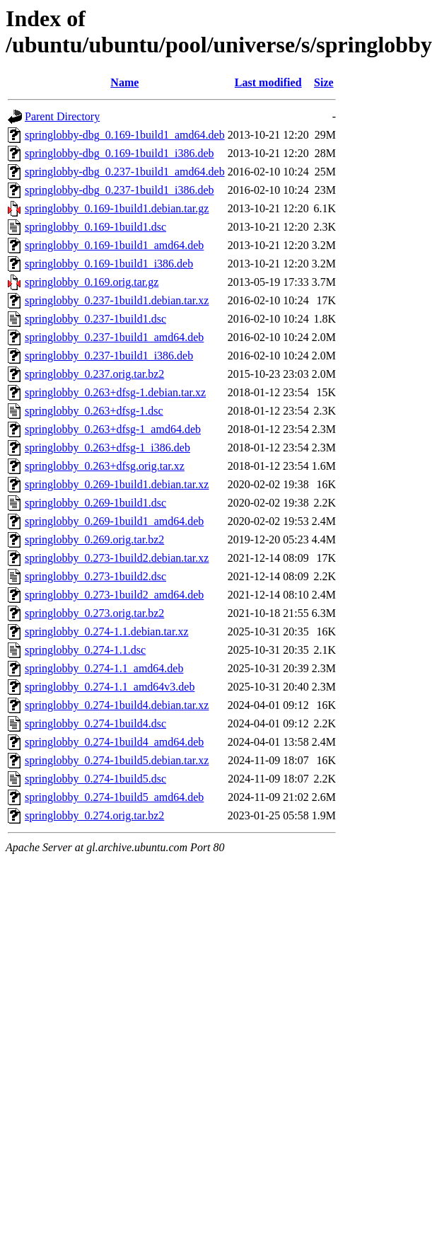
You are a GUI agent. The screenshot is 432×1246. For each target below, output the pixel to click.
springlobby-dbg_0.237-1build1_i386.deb (119, 190)
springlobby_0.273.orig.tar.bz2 (94, 613)
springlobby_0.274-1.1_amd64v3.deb (109, 687)
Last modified (268, 82)
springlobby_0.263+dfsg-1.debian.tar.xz (115, 392)
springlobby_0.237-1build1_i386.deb (109, 356)
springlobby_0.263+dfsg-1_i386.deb (107, 448)
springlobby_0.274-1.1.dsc (85, 650)
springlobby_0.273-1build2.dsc (95, 576)
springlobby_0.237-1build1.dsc (95, 319)
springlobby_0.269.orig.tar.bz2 (94, 539)
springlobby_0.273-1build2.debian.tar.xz (117, 558)
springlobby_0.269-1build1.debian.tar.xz (117, 484)
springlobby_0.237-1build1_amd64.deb (114, 337)
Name (124, 82)
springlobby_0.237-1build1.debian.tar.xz (117, 300)
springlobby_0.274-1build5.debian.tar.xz (117, 760)
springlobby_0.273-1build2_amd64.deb (114, 595)
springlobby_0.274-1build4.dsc (95, 723)
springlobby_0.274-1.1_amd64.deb (104, 668)
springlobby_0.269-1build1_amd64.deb (114, 521)
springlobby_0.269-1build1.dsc (95, 503)
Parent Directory (62, 116)
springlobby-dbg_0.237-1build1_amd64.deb (125, 172)
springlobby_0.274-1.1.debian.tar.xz (107, 631)
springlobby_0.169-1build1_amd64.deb (114, 245)
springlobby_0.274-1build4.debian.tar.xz (117, 705)
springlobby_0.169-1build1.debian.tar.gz (117, 208)
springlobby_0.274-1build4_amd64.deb (114, 742)
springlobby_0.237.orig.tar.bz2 (94, 374)
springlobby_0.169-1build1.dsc (95, 227)
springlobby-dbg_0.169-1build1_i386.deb (119, 153)
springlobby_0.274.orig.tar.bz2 (94, 815)
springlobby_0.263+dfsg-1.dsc (94, 411)
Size (324, 82)
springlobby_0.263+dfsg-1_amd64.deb (113, 429)
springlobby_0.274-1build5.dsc (95, 779)
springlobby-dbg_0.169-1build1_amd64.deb (125, 135)
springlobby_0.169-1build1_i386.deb (109, 264)
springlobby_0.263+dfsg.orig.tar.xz (105, 466)
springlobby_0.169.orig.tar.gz (91, 282)
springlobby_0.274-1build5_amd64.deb (114, 797)
